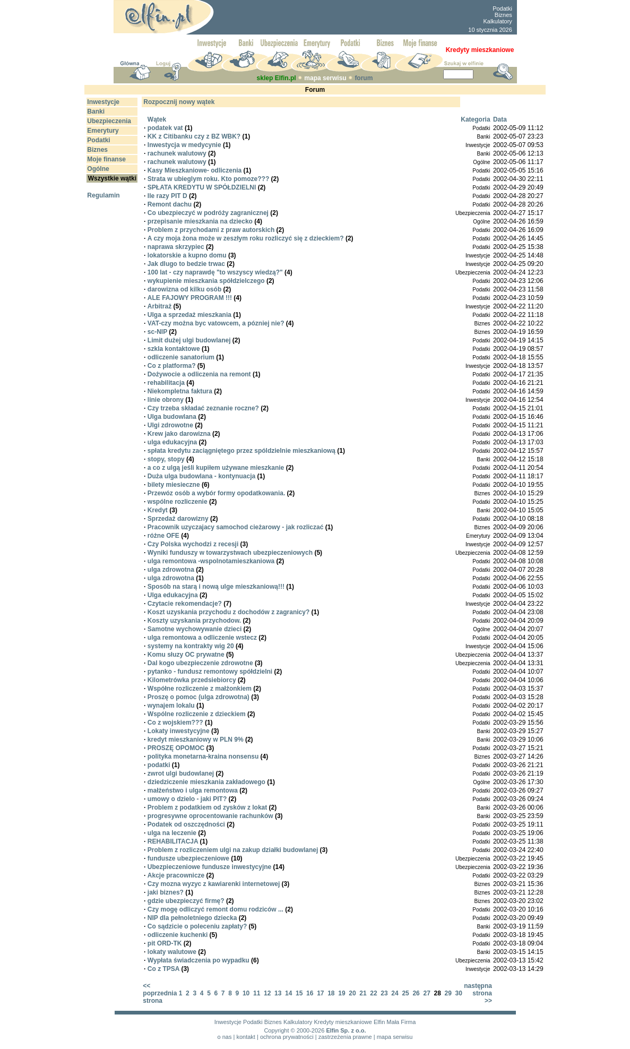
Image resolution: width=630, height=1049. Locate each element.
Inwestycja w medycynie (184, 145)
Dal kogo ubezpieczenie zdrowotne (200, 663)
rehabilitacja (166, 382)
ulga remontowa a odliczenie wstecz (202, 637)
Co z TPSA (163, 969)
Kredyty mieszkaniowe (343, 1022)
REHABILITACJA (173, 841)
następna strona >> (478, 993)
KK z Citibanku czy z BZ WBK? (194, 136)
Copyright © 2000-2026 (294, 1030)
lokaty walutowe (172, 952)
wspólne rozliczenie (178, 501)
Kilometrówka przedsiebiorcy (192, 680)
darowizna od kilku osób (184, 289)
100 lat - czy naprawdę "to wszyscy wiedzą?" (215, 272)
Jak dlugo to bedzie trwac (186, 264)
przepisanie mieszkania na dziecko (200, 221)
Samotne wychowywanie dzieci (194, 629)
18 (330, 993)
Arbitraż (159, 306)
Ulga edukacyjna (173, 595)
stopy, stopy (166, 459)
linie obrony (166, 399)
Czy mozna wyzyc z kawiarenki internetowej (214, 884)
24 (394, 993)
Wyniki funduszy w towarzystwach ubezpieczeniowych (230, 552)
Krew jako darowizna (179, 433)
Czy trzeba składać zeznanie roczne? (203, 408)
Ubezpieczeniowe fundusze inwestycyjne (209, 867)
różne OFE (163, 535)
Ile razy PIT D (167, 196)
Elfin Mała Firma (395, 1022)
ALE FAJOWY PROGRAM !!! (190, 298)
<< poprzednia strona (160, 993)
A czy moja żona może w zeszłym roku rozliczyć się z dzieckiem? (246, 238)
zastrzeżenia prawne (345, 1037)
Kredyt (158, 510)
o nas (225, 1037)
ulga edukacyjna (172, 442)
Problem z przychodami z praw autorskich (211, 230)
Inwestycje (227, 1022)
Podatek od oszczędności (186, 824)
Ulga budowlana (172, 416)
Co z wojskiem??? (175, 722)
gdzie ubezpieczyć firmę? (186, 901)
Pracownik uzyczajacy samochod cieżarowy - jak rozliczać (235, 527)
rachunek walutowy (177, 153)
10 (246, 993)
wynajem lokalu (171, 705)
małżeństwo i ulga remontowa (193, 790)
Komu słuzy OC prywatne (186, 654)
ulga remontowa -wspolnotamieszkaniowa (211, 561)
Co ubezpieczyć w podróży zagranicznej (208, 213)
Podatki (502, 8)
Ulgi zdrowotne (170, 425)
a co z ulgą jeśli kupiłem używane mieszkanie (216, 467)
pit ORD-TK (165, 943)
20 (352, 993)
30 (458, 993)
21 (362, 993)
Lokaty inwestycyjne (179, 731)
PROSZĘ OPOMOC (176, 748)
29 (448, 993)
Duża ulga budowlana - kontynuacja (201, 476)
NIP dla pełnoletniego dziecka (192, 918)
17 (320, 993)
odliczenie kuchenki (178, 935)
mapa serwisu (325, 78)
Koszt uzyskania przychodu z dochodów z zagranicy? (228, 612)
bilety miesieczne (174, 484)
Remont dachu (170, 204)
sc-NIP (157, 332)
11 (256, 993)
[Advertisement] (339, 17)
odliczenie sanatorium (181, 357)
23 (384, 993)
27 (426, 993)
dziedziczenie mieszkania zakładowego (206, 782)
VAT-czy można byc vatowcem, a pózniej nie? (216, 323)
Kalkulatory (497, 21)
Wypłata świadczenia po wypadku (198, 960)
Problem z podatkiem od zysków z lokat (207, 807)
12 (267, 993)
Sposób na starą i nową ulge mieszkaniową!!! (216, 586)
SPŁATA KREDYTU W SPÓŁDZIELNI (202, 187)
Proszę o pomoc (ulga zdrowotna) (198, 697)
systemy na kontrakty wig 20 (191, 646)
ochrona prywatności (287, 1037)
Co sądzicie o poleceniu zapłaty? (197, 926)
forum (364, 78)
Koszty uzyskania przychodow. (194, 620)
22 (373, 993)
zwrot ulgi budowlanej (181, 773)
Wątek (157, 119)
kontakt (245, 1037)
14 (288, 993)
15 (299, 993)
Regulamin (103, 195)
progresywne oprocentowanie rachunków (210, 816)
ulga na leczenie (172, 833)
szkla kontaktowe (174, 348)
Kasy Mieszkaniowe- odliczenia (194, 170)
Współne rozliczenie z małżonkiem (200, 688)
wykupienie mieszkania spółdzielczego (206, 281)
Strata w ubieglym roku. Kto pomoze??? (208, 179)
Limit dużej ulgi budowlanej (189, 340)
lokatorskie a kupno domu (187, 255)
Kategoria (475, 119)
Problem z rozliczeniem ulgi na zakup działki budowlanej (233, 850)
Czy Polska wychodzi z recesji (193, 544)
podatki (159, 765)
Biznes (503, 15)
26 (415, 993)
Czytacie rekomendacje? (185, 603)
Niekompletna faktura (180, 391)
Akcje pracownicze (176, 875)
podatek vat (165, 128)
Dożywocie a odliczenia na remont (199, 374)
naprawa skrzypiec (176, 247)
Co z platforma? (172, 365)
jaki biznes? (166, 892)
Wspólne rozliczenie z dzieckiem (197, 714)
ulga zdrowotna (171, 569)
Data (500, 119)
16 (309, 993)
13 (277, 993)
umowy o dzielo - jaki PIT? (187, 799)
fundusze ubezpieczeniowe (188, 858)
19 (341, 993)
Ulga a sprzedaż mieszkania (189, 315)
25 (405, 993)
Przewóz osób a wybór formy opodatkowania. (216, 493)
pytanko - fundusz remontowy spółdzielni (210, 671)
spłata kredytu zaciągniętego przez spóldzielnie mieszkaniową (241, 450)
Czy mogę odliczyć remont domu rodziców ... (215, 909)
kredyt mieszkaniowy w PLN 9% (196, 739)
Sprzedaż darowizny (178, 518)
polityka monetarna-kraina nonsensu (203, 756)
